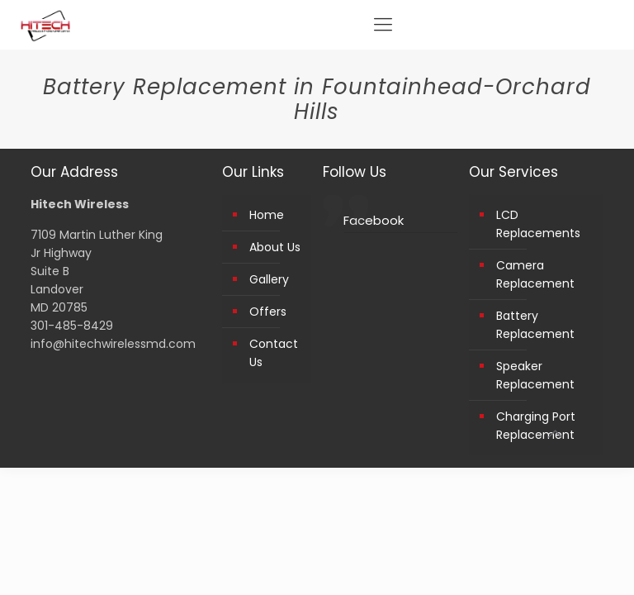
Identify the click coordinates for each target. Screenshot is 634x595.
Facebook (373, 220)
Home (266, 215)
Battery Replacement (535, 324)
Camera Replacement (535, 274)
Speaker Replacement (535, 375)
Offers (267, 311)
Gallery (269, 279)
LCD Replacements (538, 224)
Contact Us (273, 353)
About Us (274, 247)
